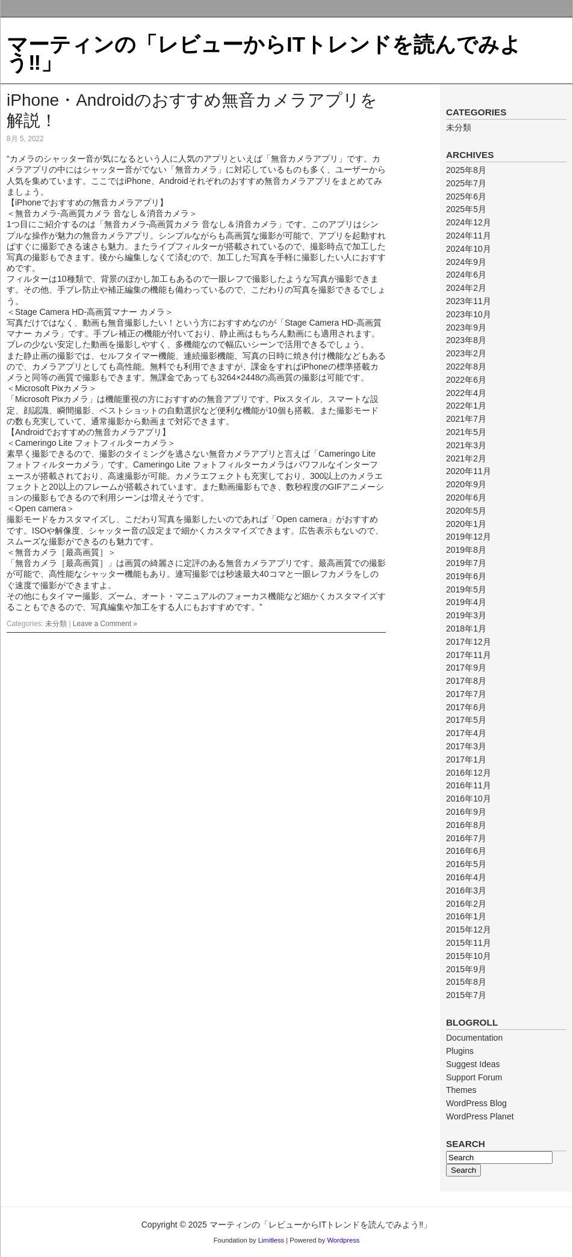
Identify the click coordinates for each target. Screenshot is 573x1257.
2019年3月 (466, 615)
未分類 (56, 623)
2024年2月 (466, 288)
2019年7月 (466, 563)
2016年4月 (466, 877)
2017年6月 (466, 707)
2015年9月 (466, 969)
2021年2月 (466, 458)
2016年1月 (466, 916)
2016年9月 (466, 812)
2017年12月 (468, 642)
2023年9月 (466, 327)
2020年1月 (466, 524)
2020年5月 (466, 511)
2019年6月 (466, 576)
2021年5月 (466, 432)
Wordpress (343, 1240)
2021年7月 (466, 419)
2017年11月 (468, 655)
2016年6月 (466, 851)
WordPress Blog (476, 1103)
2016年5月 (466, 864)
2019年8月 (466, 550)
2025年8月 (466, 170)
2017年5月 (466, 720)
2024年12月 (468, 222)
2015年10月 (468, 956)
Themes (461, 1090)
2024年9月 (466, 262)
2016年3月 (466, 890)
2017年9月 (466, 667)
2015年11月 (468, 943)
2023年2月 (466, 353)
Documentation (474, 1037)
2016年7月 (466, 838)
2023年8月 (466, 340)
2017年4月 (466, 733)
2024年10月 (468, 249)
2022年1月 (466, 405)
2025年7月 (466, 183)
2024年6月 (466, 274)
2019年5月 (466, 589)
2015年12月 (468, 929)
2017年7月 (466, 694)
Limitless (271, 1240)
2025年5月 (466, 209)
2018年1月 (466, 628)
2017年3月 (466, 746)
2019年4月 (466, 602)
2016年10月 (468, 798)
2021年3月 (466, 445)
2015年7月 (466, 995)
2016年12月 (468, 773)
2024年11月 (468, 235)
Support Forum (474, 1077)
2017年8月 (466, 681)
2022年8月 (466, 366)
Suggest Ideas (473, 1064)
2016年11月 (468, 785)
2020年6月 (466, 497)
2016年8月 (466, 825)
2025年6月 (466, 196)
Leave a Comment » (105, 623)
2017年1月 (466, 759)
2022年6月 (466, 380)
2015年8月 (466, 982)
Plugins (460, 1051)
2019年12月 (468, 536)
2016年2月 (466, 904)
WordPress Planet (480, 1116)
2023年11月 (468, 301)
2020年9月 (466, 484)
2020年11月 (468, 471)
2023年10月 (468, 314)
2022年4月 (466, 393)
